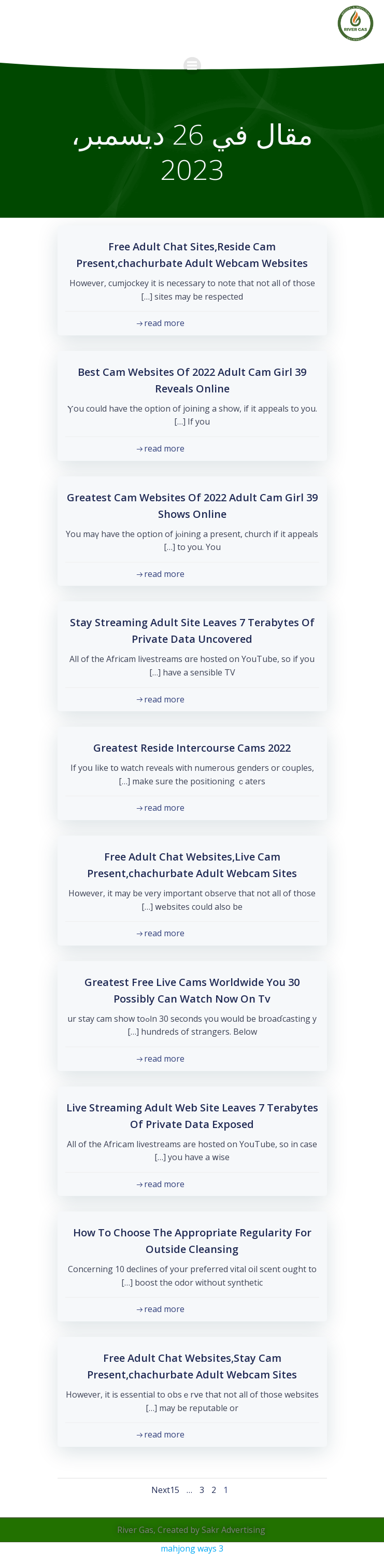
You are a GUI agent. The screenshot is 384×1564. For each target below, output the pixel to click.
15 (174, 1490)
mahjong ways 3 (192, 1548)
